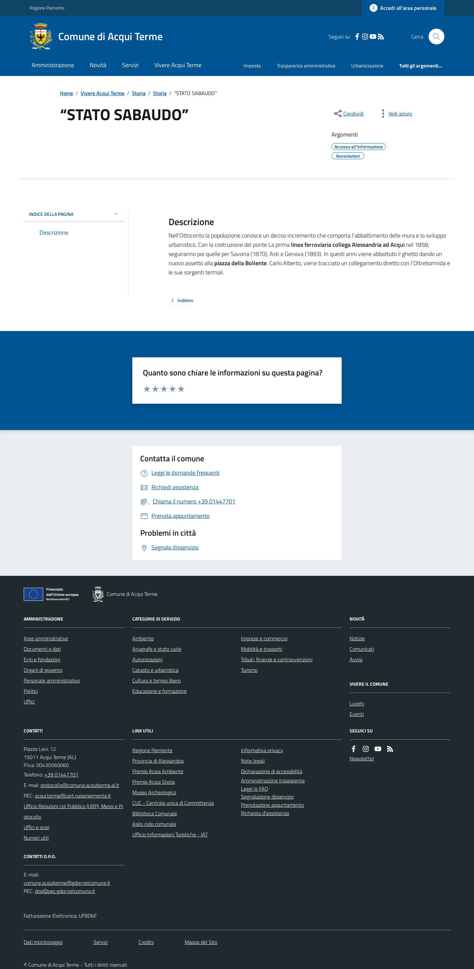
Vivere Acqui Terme (177, 65)
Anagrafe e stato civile (156, 649)
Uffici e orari (36, 827)
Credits (146, 942)
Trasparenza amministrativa (306, 65)
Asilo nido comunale (154, 824)
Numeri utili (36, 838)
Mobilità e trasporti (261, 649)
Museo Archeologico (154, 792)
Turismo (249, 670)
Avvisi (356, 659)
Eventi (357, 714)
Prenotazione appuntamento (272, 805)
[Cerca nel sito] (433, 36)
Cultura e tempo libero (156, 680)
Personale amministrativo (52, 680)
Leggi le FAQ (254, 789)
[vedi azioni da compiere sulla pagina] (395, 113)
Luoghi (357, 703)
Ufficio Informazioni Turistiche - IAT (170, 834)
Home (66, 93)
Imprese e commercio (264, 638)
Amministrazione (53, 65)
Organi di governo (43, 670)
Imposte (252, 65)
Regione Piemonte (47, 7)
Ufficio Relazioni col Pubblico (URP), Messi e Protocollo (73, 811)
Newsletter (362, 758)
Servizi (130, 65)
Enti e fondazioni (42, 659)
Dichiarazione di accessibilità (271, 771)
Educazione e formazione (159, 691)
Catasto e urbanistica (155, 670)
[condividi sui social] (348, 113)
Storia (138, 93)
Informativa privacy (262, 750)
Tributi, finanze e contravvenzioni (276, 659)
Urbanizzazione (367, 65)
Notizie (357, 638)
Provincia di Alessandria (158, 761)
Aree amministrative (46, 638)
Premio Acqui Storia (153, 782)
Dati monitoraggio (43, 942)
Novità (98, 65)
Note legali (253, 761)
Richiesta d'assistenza (265, 813)
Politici (31, 691)
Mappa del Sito (201, 942)
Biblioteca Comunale (154, 813)
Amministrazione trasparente (273, 780)
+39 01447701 (61, 774)
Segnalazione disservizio (267, 797)
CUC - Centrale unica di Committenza (173, 803)
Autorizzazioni (147, 659)
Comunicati (362, 649)
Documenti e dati (42, 649)
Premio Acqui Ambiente (157, 771)
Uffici (29, 701)
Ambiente (143, 638)
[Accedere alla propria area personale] (403, 8)
